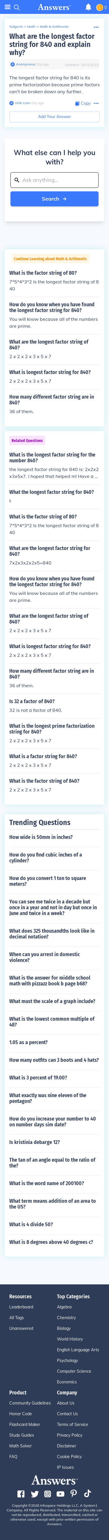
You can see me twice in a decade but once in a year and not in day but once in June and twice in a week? (53, 907)
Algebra (64, 1307)
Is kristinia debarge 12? (34, 1142)
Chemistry (66, 1317)
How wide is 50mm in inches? (41, 837)
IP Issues (65, 1467)
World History (70, 1339)
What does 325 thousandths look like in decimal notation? (51, 934)
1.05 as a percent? (28, 1042)
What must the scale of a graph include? (52, 1001)
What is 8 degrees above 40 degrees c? (51, 1242)
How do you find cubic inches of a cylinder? (45, 858)
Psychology (67, 1360)
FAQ (13, 1456)
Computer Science (74, 1371)
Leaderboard (21, 1307)
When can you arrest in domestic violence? (44, 957)
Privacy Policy (69, 1435)
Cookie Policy (69, 1456)
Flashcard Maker (24, 1424)
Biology (64, 1328)
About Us (65, 1403)
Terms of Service (72, 1424)
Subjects (16, 26)
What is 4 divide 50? (31, 1224)
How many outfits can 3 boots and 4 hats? (54, 1060)
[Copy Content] (82, 103)
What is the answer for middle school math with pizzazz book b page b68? (49, 981)
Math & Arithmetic (54, 26)
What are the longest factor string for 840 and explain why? (51, 44)
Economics (67, 1382)
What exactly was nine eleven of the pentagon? (47, 1098)
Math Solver (20, 1446)
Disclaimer (66, 1446)
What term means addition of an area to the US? (52, 1204)
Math (31, 26)
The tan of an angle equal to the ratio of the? (52, 1163)
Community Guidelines (30, 1403)
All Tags (16, 1317)
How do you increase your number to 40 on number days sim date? (52, 1122)
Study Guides (21, 1435)
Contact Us (67, 1413)
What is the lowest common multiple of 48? (51, 1022)
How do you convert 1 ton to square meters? (47, 881)
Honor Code (20, 1413)
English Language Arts (78, 1349)
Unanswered (21, 1328)
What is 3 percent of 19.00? (38, 1078)
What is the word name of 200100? (46, 1183)
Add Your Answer (54, 116)
